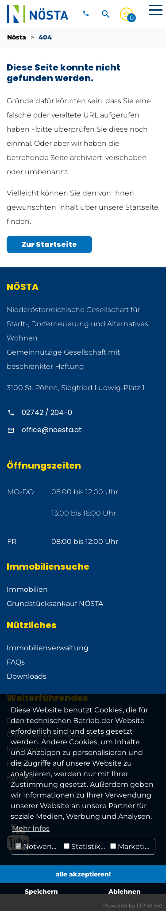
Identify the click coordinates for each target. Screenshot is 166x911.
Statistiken (86, 846)
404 (45, 37)
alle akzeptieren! (83, 874)
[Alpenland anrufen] (83, 412)
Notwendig (38, 846)
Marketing (132, 846)
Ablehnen (124, 891)
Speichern (41, 891)
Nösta (16, 37)
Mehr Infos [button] (31, 828)
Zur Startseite (49, 244)
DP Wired (149, 905)
